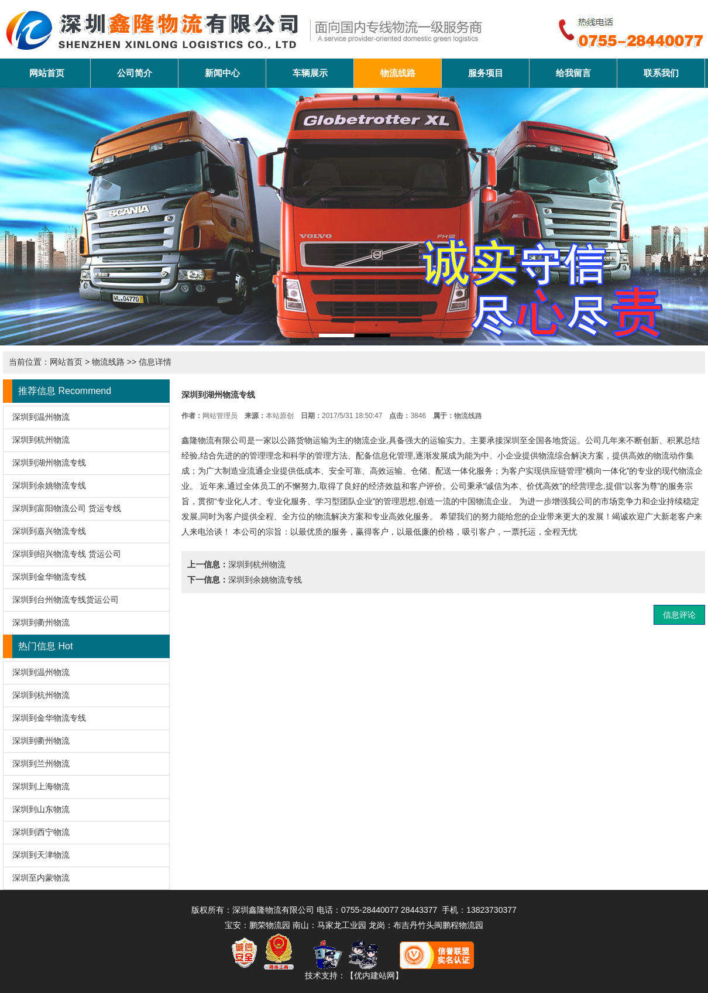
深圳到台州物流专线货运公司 (65, 599)
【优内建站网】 (374, 975)
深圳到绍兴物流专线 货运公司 (66, 554)
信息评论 (679, 614)
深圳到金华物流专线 (49, 576)
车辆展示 (310, 73)
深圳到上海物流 (41, 786)
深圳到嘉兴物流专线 (49, 531)
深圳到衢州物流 (41, 622)
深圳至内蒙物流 (41, 877)
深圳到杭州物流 (41, 439)
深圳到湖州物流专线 (49, 462)
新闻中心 (222, 73)
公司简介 (134, 73)
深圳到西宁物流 (41, 832)
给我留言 (573, 73)
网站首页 (46, 73)
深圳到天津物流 (41, 855)
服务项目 (485, 73)
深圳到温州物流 (41, 417)
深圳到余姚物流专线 (49, 485)
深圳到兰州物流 (41, 763)
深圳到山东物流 (41, 809)
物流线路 (397, 73)
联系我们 (661, 73)
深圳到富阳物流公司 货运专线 (66, 508)
